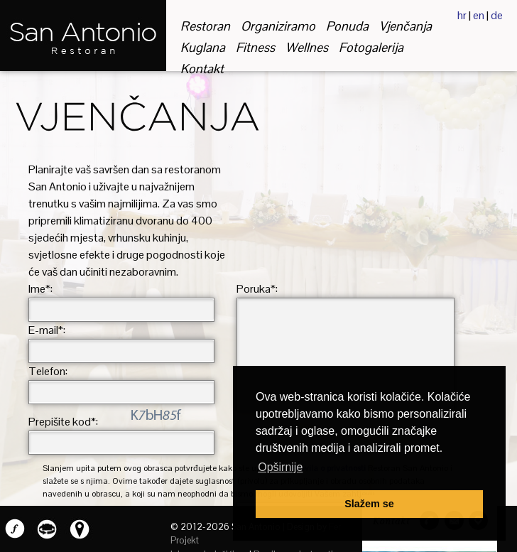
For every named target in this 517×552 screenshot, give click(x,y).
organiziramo (278, 26)
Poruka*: (257, 288)
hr (462, 15)
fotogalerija (371, 47)
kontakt (202, 68)
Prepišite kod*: (63, 421)
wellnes (306, 47)
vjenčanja (405, 26)
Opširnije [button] (280, 467)
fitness (255, 47)
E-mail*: (46, 330)
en (478, 15)
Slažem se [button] (369, 503)
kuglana (202, 47)
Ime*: (40, 288)
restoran (205, 26)
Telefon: (47, 371)
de (497, 15)
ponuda (347, 26)
